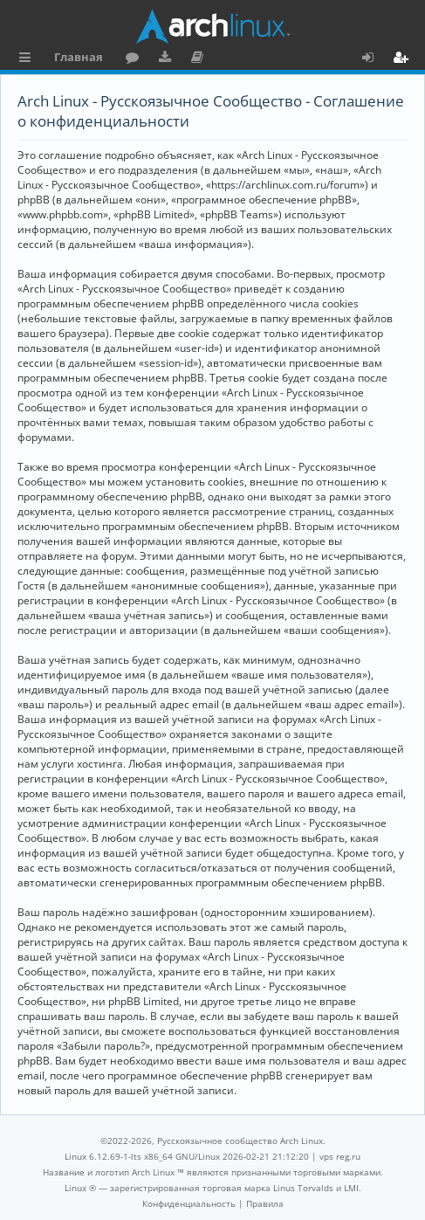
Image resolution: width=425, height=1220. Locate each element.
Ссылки (28, 59)
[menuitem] (189, 1203)
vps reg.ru (339, 1156)
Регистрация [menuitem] (404, 59)
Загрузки (168, 59)
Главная (78, 57)
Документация (200, 59)
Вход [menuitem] (374, 59)
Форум (136, 59)
